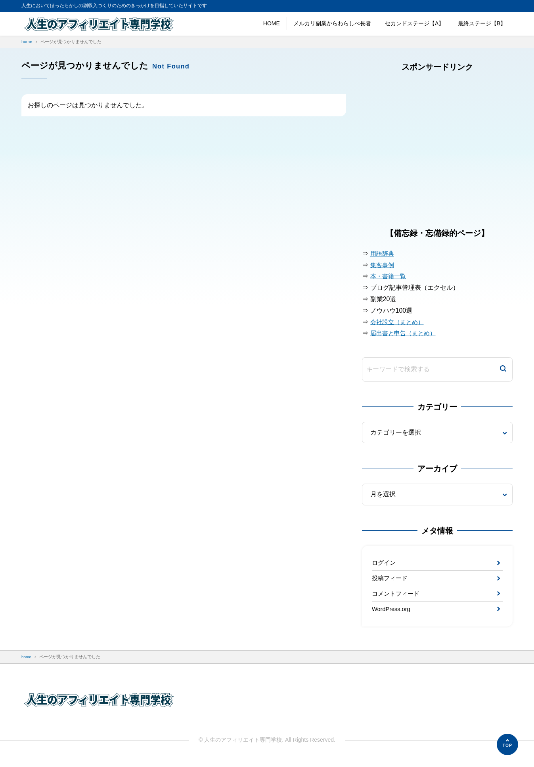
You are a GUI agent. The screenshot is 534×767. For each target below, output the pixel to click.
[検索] (503, 369)
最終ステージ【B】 (482, 23)
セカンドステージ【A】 (414, 23)
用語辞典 (383, 253)
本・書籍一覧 (389, 276)
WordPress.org (393, 614)
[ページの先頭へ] (507, 744)
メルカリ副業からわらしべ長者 (332, 23)
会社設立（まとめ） (398, 322)
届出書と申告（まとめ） (405, 333)
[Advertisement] (421, 154)
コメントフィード (397, 597)
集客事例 (383, 265)
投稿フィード (391, 580)
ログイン (384, 563)
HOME (271, 23)
